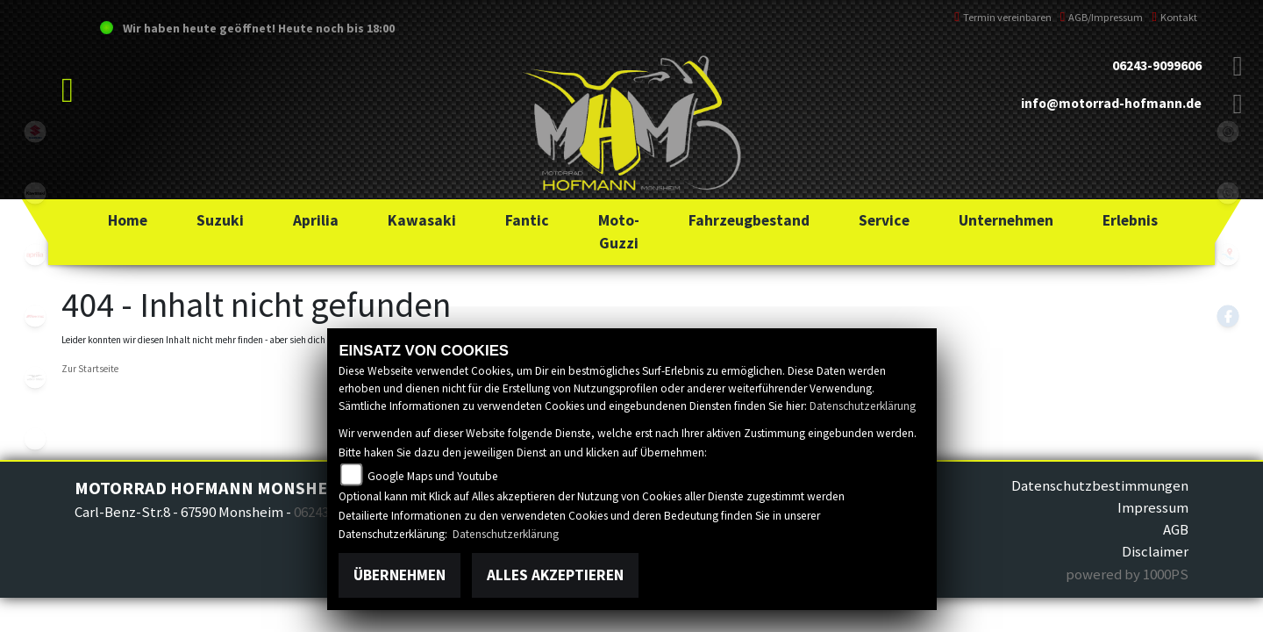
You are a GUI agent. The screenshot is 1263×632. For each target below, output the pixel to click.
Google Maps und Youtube (432, 476)
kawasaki (35, 193)
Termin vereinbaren (1003, 17)
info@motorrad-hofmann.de (1111, 103)
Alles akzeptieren (555, 575)
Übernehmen (399, 575)
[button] (220, 220)
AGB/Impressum (1102, 17)
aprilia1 (35, 254)
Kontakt (1174, 17)
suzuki (35, 131)
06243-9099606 (1157, 65)
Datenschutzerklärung (863, 406)
